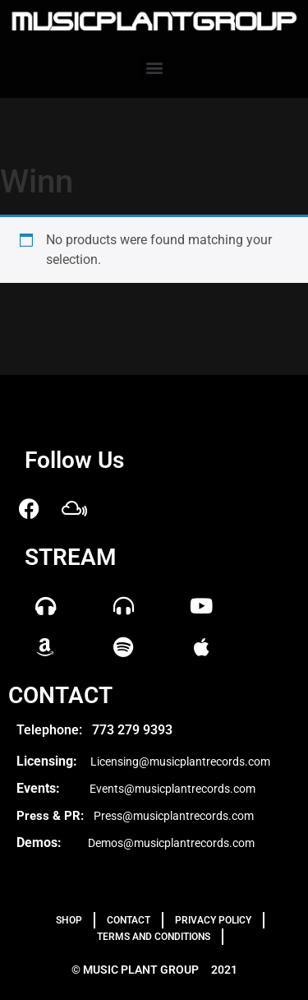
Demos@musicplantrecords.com (171, 843)
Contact (128, 920)
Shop (69, 920)
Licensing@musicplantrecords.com (180, 761)
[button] (154, 67)
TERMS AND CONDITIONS (153, 936)
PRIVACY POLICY (213, 920)
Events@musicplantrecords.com (172, 788)
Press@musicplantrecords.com (174, 815)
